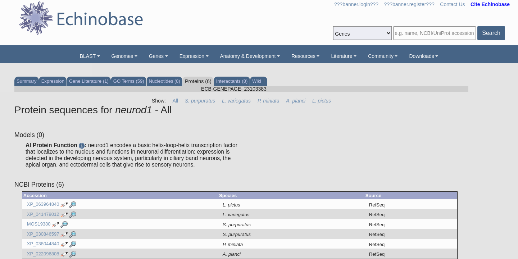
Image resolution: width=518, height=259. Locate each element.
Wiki (258, 81)
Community (381, 56)
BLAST (88, 56)
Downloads (421, 56)
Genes (156, 56)
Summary (27, 81)
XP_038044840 (43, 244)
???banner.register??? (409, 4)
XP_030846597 (43, 234)
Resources (303, 56)
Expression (192, 56)
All (175, 101)
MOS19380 (39, 224)
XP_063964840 (43, 204)
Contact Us (452, 4)
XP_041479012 (43, 214)
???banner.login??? (356, 4)
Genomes (122, 56)
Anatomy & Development (248, 56)
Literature (341, 56)
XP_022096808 (43, 253)
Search (491, 33)
